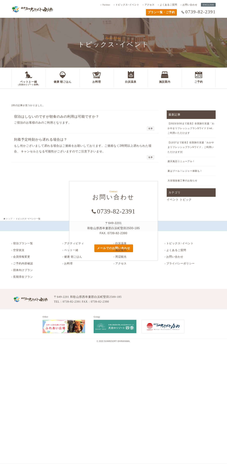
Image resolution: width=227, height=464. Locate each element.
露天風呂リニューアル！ (181, 161)
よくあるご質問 (168, 4)
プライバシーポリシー (180, 263)
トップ (9, 219)
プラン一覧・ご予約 (161, 12)
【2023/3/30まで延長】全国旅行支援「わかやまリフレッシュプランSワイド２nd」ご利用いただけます (191, 128)
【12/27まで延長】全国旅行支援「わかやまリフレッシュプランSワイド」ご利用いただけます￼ (191, 147)
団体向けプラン (23, 270)
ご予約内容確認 (23, 263)
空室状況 (18, 250)
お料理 (68, 263)
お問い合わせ (189, 4)
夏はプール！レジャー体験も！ (185, 171)
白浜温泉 (121, 243)
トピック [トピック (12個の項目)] (186, 199)
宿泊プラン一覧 (23, 243)
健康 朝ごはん (73, 256)
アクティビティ (74, 243)
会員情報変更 (21, 256)
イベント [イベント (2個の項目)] (173, 199)
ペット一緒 (71, 250)
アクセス (149, 4)
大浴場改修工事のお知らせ (182, 180)
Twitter (106, 4)
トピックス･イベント (127, 4)
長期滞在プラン (23, 276)
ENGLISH (208, 4)
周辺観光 (121, 256)
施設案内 (121, 250)
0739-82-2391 (200, 11)
